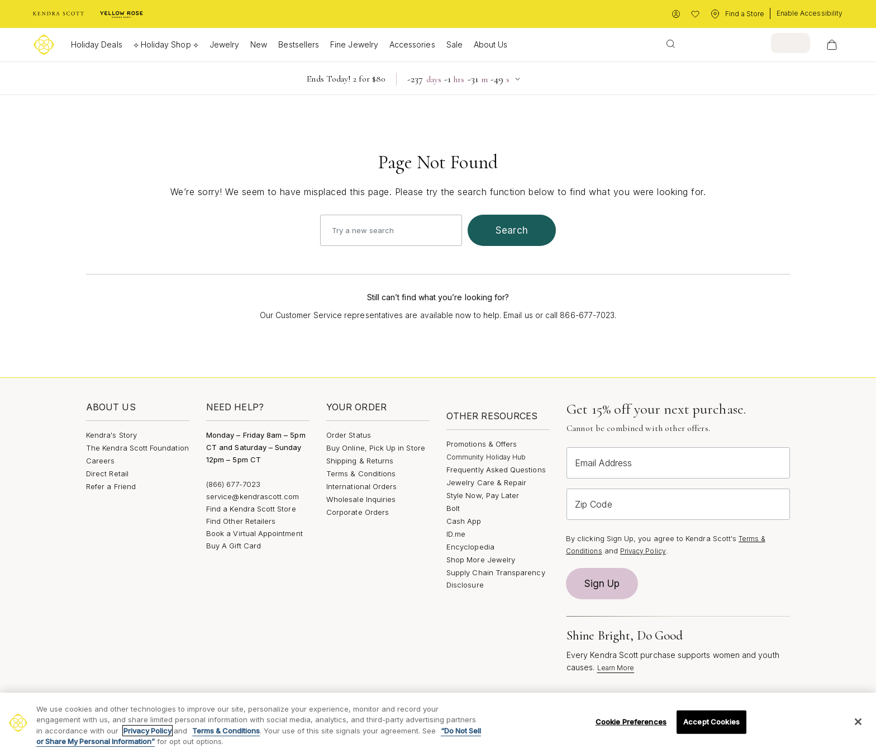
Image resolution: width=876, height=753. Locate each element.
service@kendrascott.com (252, 496)
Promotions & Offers (481, 443)
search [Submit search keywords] (512, 230)
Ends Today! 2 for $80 (346, 78)
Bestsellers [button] (298, 44)
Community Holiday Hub (486, 457)
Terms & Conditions (361, 473)
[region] (438, 723)
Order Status (348, 434)
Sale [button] (454, 44)
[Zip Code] (678, 504)
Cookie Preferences (631, 721)
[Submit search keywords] (670, 43)
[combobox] (734, 43)
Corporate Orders (357, 512)
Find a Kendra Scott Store (251, 508)
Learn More (616, 668)
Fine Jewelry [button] (354, 44)
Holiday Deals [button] (96, 44)
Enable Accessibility (809, 13)
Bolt (453, 508)
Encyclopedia (470, 546)
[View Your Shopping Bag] (831, 45)
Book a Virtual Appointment (254, 533)
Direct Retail (107, 473)
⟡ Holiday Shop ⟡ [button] (166, 44)
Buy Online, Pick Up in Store (375, 447)
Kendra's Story (111, 434)
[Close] (858, 721)
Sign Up (602, 583)
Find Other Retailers (240, 521)
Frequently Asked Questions (496, 469)
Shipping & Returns (359, 460)
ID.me (455, 533)
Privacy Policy (643, 551)
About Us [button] (491, 44)
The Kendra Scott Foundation (137, 447)
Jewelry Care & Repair (486, 482)
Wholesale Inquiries (361, 499)
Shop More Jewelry (480, 559)
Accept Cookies (711, 721)
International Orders (361, 486)
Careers (100, 460)
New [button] (258, 44)
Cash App (464, 521)
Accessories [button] (412, 44)
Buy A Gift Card (233, 545)
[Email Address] (678, 463)
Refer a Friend (111, 486)
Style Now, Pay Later (482, 495)
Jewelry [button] (224, 44)
